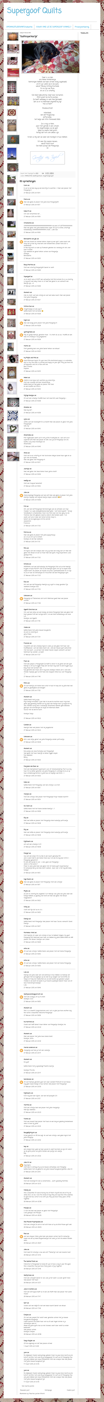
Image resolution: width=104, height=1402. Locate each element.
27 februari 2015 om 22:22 (32, 1126)
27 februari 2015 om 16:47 (32, 462)
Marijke (26, 1208)
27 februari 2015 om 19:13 (32, 873)
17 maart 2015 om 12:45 (31, 1364)
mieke (26, 627)
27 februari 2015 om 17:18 (32, 621)
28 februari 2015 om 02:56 (32, 1202)
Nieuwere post (24, 1390)
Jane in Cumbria (29, 1289)
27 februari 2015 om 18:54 (32, 799)
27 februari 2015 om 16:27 (32, 300)
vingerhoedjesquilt (48, 176)
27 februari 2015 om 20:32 (32, 1041)
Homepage (48, 1390)
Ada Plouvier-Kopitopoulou (32, 1222)
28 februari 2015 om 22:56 (32, 1334)
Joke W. (26, 1162)
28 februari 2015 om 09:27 (32, 1243)
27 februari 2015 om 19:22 (32, 901)
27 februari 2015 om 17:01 (32, 542)
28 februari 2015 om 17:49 (32, 1308)
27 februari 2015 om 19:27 (32, 926)
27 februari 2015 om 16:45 (32, 429)
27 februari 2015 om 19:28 (32, 942)
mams (26, 346)
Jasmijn (26, 469)
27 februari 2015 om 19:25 (32, 912)
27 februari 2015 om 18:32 (32, 776)
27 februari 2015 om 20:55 (32, 1087)
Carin (25, 185)
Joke (25, 492)
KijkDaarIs (27, 841)
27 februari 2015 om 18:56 (32, 811)
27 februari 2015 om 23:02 (32, 1156)
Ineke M (26, 211)
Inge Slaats (27, 879)
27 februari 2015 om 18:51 (32, 788)
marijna (26, 794)
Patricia (26, 532)
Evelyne (26, 1315)
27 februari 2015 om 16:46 (32, 447)
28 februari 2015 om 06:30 (32, 1215)
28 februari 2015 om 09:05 (32, 1227)
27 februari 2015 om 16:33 (32, 371)
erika (25, 948)
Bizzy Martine (28, 265)
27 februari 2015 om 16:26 (32, 270)
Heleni (26, 378)
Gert (25, 1303)
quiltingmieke (28, 332)
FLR (25, 506)
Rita (25, 548)
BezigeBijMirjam (29, 1133)
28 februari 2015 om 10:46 (32, 1269)
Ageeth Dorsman (29, 610)
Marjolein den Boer (30, 766)
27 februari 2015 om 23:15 (32, 1172)
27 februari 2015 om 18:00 (32, 718)
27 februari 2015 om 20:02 (32, 1027)
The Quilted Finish (30, 1261)
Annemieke (27, 435)
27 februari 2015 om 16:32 (32, 351)
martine (26, 1105)
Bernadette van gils (30, 239)
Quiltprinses (28, 1275)
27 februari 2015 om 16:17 (32, 205)
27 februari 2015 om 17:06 (32, 603)
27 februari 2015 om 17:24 (32, 637)
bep (25, 1147)
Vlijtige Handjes (29, 395)
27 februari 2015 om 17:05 (32, 589)
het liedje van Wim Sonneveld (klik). (47, 119)
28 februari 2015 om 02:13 (32, 1184)
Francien (26, 643)
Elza (25, 582)
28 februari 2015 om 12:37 (32, 1283)
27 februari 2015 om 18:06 (32, 742)
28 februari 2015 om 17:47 (32, 1296)
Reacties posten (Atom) (37, 1394)
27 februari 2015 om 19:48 (32, 988)
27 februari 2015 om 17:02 (32, 558)
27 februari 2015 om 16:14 (32, 193)
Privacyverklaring (82, 27)
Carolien (26, 725)
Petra (25, 683)
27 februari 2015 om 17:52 (32, 690)
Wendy (26, 1190)
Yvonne (26, 1119)
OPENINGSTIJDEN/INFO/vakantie (19, 27)
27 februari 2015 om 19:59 (32, 1015)
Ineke (25, 782)
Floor (25, 661)
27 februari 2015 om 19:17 (32, 885)
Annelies (26, 407)
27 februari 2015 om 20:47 (32, 1053)
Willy (25, 907)
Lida (25, 972)
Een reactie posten (28, 1386)
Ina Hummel (28, 1022)
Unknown (27, 596)
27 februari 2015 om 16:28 (32, 314)
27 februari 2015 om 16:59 (32, 500)
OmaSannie (27, 223)
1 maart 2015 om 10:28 (31, 1346)
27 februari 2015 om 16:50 (32, 486)
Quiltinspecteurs (37, 176)
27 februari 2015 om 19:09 (32, 823)
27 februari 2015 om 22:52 (32, 1140)
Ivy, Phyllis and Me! (30, 358)
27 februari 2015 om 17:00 (32, 526)
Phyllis (26, 891)
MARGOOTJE (28, 176)
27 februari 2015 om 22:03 (32, 1112)
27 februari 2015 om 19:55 (32, 1002)
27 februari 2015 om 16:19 (32, 217)
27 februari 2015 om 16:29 (32, 326)
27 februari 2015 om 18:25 (32, 760)
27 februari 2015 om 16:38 (32, 401)
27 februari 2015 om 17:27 (32, 655)
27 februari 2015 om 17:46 (32, 677)
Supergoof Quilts (34, 11)
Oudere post (71, 1390)
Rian (25, 1234)
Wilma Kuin (28, 306)
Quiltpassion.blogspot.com (32, 994)
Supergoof (27, 277)
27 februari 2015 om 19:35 (32, 954)
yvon (25, 1353)
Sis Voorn (27, 806)
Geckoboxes (27, 1079)
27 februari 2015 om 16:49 (32, 474)
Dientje (26, 919)
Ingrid (25, 320)
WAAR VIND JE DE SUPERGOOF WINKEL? (53, 27)
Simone (26, 564)
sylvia (25, 419)
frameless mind (29, 933)
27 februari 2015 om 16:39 (32, 413)
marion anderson (29, 1047)
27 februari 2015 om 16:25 (32, 258)
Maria (26, 199)
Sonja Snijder (28, 1341)
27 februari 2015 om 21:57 (32, 1099)
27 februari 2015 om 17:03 (32, 575)
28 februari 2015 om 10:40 (32, 1255)
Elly (25, 818)
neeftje (26, 481)
